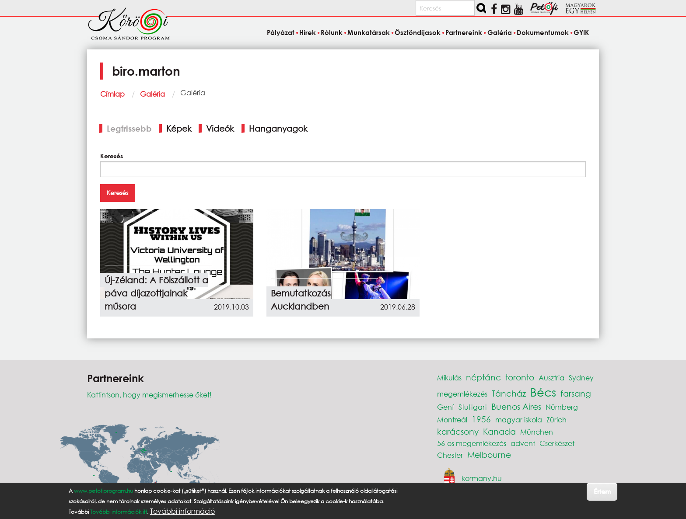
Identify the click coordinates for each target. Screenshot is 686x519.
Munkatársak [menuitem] (368, 32)
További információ (182, 511)
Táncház (509, 393)
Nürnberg (562, 406)
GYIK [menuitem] (581, 32)
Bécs (543, 392)
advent (523, 443)
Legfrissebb (129, 128)
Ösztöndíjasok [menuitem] (418, 32)
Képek (179, 128)
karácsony (458, 431)
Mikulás (449, 377)
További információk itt (118, 512)
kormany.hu (482, 477)
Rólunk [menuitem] (332, 32)
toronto (519, 377)
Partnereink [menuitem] (463, 32)
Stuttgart (472, 406)
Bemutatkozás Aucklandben (301, 299)
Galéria (152, 93)
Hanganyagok (278, 128)
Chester (450, 455)
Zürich (556, 419)
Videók (220, 128)
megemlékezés (462, 393)
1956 (481, 419)
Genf (445, 406)
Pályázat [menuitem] (280, 32)
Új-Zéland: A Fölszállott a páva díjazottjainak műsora (156, 293)
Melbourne (489, 454)
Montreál (452, 419)
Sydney (581, 377)
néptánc (483, 377)
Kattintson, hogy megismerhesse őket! (149, 394)
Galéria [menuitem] (499, 32)
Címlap (112, 93)
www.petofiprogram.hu (103, 491)
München (536, 431)
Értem (602, 491)
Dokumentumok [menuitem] (543, 32)
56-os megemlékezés (471, 443)
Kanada (499, 431)
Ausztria (551, 377)
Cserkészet (556, 443)
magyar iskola (518, 419)
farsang (575, 393)
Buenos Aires (516, 406)
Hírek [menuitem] (307, 32)
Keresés (111, 156)
